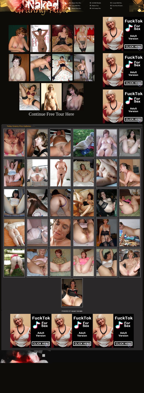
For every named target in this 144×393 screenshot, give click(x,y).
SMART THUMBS (76, 311)
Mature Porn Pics (76, 8)
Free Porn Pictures (117, 5)
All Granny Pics (96, 8)
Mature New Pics (76, 3)
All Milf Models (96, 3)
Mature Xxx (95, 5)
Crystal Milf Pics (117, 3)
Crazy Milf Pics (76, 5)
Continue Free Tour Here (51, 114)
